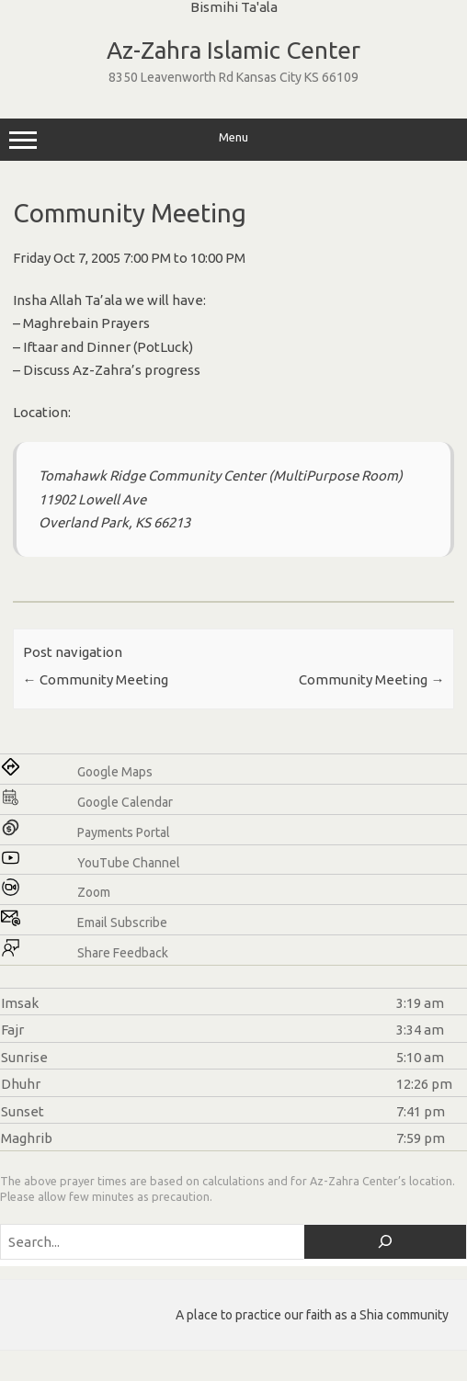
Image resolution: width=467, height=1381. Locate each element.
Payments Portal (123, 832)
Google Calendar (125, 802)
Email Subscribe (122, 922)
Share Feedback (122, 952)
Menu (233, 139)
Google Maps (115, 771)
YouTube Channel (128, 862)
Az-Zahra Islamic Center (233, 50)
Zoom (93, 892)
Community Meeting (95, 679)
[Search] (385, 1242)
